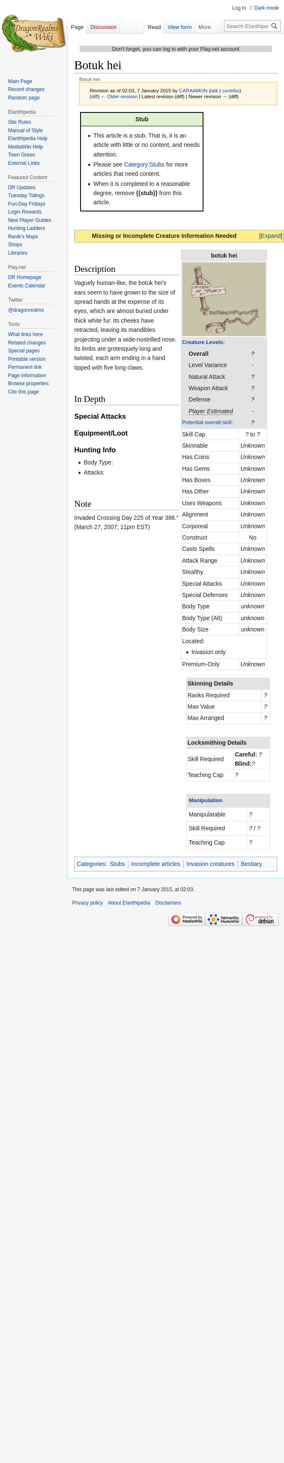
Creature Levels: (203, 342)
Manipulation (205, 800)
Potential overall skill (207, 422)
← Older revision (119, 96)
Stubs (117, 864)
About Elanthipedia (129, 903)
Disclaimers (168, 903)
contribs (231, 90)
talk (214, 90)
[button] (270, 235)
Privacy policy (87, 903)
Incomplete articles (155, 864)
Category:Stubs (144, 164)
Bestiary (251, 864)
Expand (271, 235)
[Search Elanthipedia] (252, 43)
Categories (91, 864)
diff (94, 96)
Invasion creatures (210, 864)
